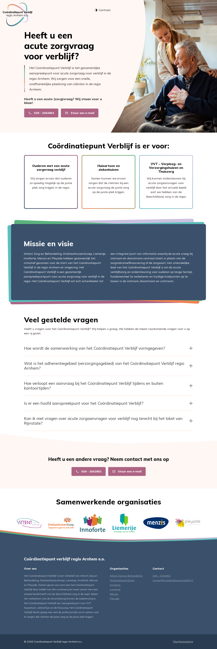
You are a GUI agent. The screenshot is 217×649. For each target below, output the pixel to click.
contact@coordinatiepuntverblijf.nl (173, 580)
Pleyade (114, 598)
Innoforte (115, 585)
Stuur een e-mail (79, 113)
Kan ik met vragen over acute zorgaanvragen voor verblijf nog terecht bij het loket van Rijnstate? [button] (108, 421)
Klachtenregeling (183, 641)
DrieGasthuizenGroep (122, 580)
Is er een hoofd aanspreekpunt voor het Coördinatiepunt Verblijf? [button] (108, 403)
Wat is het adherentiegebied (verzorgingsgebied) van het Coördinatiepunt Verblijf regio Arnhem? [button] (108, 366)
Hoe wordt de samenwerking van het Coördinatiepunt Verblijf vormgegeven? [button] (108, 348)
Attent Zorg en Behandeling (126, 575)
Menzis (114, 594)
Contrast (102, 10)
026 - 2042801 (41, 113)
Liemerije (115, 589)
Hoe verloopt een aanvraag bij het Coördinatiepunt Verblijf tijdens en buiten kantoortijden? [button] (108, 385)
